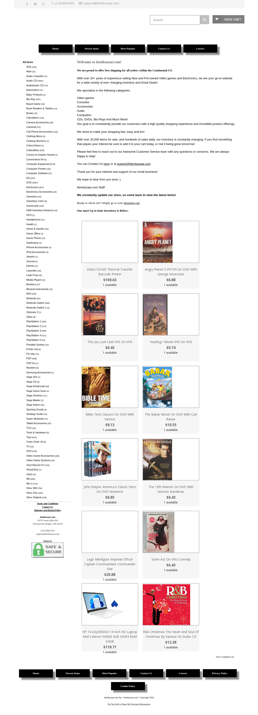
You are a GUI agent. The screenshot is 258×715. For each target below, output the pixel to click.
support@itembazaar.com (134, 164)
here (107, 164)
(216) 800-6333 (64, 3)
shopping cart (132, 203)
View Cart (232, 19)
